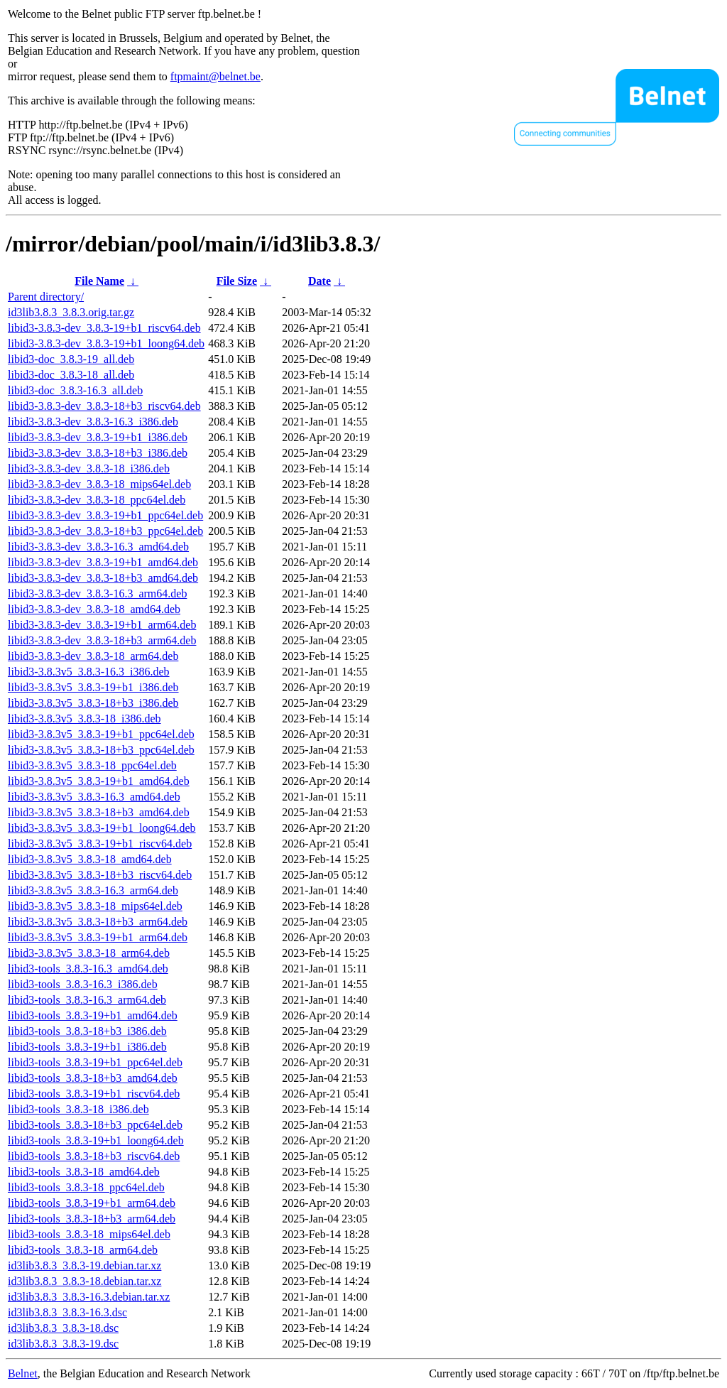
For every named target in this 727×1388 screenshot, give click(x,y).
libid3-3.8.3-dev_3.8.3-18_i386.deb (89, 468)
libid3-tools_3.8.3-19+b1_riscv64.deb (94, 1094)
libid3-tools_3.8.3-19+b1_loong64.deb (96, 1140)
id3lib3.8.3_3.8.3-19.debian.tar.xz (84, 1265)
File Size (237, 281)
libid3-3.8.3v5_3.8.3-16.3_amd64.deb (94, 797)
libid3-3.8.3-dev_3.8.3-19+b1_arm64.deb (102, 625)
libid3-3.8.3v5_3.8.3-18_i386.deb (84, 718)
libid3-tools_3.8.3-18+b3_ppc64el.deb (95, 1125)
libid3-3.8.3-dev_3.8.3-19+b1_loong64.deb (106, 343)
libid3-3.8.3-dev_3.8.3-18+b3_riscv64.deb (104, 406)
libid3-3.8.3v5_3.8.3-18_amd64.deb (90, 859)
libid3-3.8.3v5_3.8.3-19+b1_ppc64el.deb (101, 734)
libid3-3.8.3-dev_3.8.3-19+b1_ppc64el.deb (105, 515)
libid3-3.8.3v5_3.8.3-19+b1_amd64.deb (99, 781)
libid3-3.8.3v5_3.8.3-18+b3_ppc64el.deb (101, 750)
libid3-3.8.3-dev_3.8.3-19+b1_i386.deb (97, 437)
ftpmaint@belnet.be (215, 76)
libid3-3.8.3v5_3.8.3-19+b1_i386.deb (93, 687)
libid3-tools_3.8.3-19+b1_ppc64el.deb (95, 1062)
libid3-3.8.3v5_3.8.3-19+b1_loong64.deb (102, 828)
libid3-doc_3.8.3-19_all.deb (71, 359)
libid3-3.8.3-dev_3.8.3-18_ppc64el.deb (96, 500)
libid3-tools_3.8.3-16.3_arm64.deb (87, 1000)
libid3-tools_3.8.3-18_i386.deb (78, 1109)
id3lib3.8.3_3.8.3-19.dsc (63, 1344)
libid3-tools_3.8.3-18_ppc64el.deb (86, 1187)
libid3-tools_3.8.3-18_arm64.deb (83, 1250)
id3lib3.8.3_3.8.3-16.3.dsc (67, 1312)
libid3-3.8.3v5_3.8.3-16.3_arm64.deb (93, 890)
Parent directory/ (46, 297)
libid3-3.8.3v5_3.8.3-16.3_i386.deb (89, 672)
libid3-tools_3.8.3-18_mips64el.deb (89, 1234)
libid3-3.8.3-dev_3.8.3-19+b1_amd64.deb (103, 562)
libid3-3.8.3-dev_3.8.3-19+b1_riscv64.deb (104, 328)
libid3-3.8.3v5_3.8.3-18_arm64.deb (89, 953)
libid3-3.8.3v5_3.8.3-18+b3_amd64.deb (99, 812)
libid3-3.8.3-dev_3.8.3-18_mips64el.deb (99, 484)
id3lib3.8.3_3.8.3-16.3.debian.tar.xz (89, 1297)
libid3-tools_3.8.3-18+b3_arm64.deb (91, 1219)
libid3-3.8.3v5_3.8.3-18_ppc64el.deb (92, 765)
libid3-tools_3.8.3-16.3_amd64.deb (88, 969)
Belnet (23, 1373)
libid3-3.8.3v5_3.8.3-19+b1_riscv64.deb (100, 843)
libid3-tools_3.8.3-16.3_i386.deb (83, 984)
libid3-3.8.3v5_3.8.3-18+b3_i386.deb (93, 703)
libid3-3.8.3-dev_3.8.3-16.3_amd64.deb (98, 547)
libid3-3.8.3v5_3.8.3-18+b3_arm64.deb (97, 922)
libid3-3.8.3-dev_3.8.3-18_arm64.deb (93, 656)
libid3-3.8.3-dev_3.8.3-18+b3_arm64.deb (102, 640)
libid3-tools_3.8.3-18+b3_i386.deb (87, 1031)
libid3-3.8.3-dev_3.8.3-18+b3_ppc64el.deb (105, 531)
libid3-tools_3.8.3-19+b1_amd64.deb (92, 1015)
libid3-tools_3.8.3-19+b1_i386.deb (87, 1047)
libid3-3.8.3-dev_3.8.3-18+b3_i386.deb (97, 453)
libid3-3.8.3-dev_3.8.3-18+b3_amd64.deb (103, 578)
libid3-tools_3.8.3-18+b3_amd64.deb (92, 1078)
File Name (99, 281)
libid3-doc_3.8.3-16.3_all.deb (75, 390)
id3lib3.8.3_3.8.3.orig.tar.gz (71, 312)
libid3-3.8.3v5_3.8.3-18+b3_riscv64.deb (100, 875)
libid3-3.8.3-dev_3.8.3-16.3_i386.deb (93, 422)
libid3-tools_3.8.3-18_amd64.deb (84, 1172)
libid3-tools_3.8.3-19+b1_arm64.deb (91, 1203)
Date (319, 281)
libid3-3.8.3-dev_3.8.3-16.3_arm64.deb (97, 593)
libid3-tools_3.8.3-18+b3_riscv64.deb (94, 1156)
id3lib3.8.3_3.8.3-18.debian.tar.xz (84, 1281)
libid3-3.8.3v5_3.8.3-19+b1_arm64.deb (97, 937)
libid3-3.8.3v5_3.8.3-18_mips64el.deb (95, 906)
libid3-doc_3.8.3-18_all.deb (71, 375)
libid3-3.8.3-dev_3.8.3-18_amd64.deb (94, 609)
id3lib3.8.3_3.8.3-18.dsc (63, 1328)
